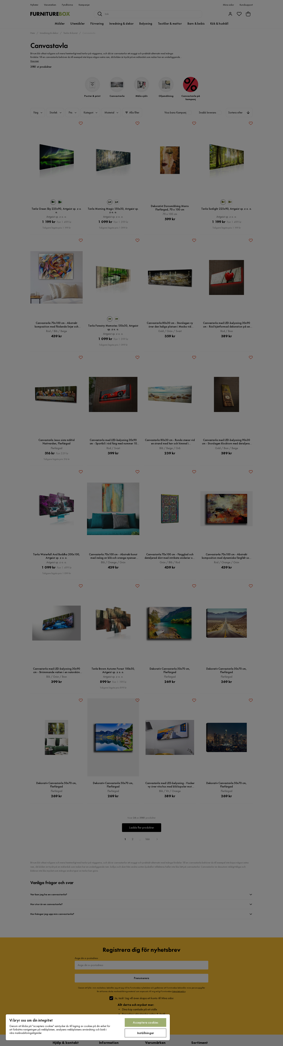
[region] (88, 1027)
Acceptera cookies (145, 1022)
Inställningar (145, 1033)
